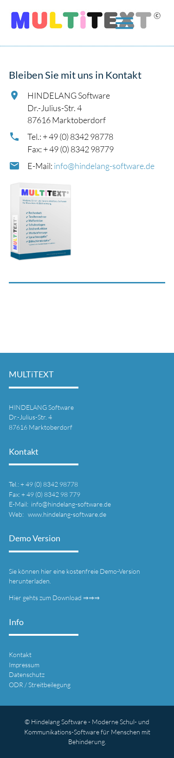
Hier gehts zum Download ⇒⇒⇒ (54, 597)
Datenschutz (27, 674)
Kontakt (20, 654)
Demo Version (34, 538)
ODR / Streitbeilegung (40, 685)
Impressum (24, 665)
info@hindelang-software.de (104, 166)
